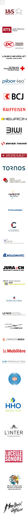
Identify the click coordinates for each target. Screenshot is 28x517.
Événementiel (6, 467)
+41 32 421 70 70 (7, 488)
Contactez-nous (5, 506)
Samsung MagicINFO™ (9, 477)
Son (3, 475)
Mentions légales (6, 508)
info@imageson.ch (8, 487)
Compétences (6, 472)
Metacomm (8, 510)
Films (3, 470)
